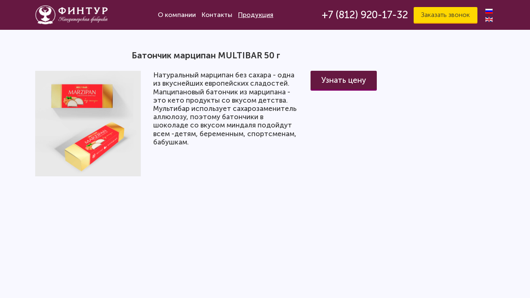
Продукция (255, 15)
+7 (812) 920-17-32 (365, 15)
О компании (177, 15)
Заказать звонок (445, 15)
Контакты (217, 15)
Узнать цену (343, 80)
